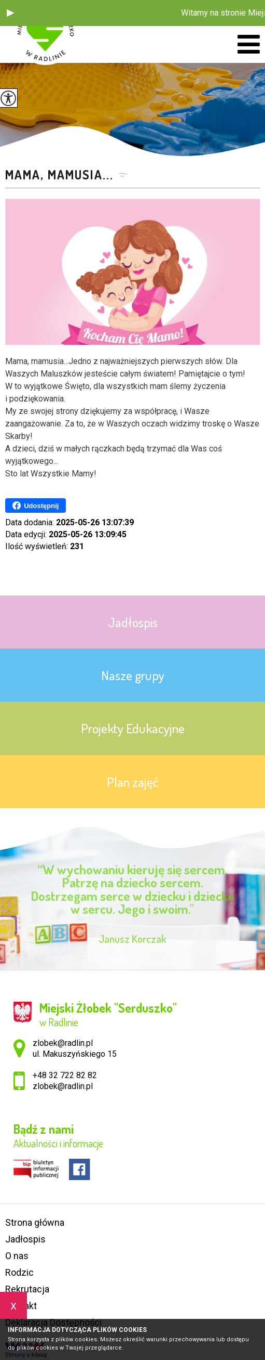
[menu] (249, 44)
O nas (17, 1255)
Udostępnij (35, 505)
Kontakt (21, 1305)
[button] (10, 13)
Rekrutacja (27, 1289)
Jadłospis (25, 1239)
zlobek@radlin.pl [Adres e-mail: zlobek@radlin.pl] (63, 1086)
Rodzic (19, 1272)
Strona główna (34, 1222)
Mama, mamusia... (59, 175)
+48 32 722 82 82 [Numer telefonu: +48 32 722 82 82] (65, 1075)
